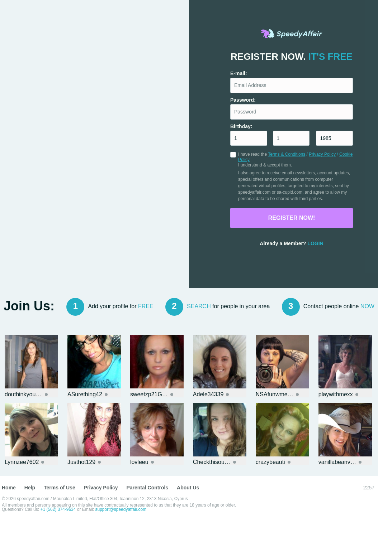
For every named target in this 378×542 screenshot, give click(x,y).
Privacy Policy (322, 154)
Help (29, 487)
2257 (368, 487)
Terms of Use (59, 487)
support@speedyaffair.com (121, 509)
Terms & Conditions (286, 154)
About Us (188, 487)
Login (315, 243)
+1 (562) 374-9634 (58, 509)
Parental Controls (147, 487)
